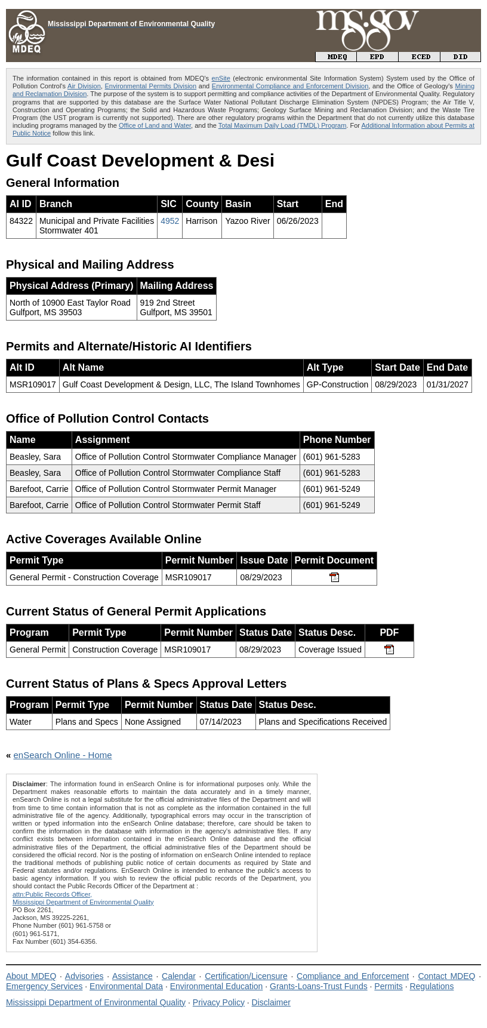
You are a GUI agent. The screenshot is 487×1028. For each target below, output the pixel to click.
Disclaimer (271, 1002)
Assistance (132, 976)
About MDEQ (31, 976)
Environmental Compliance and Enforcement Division (290, 86)
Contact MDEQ (446, 976)
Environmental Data (126, 986)
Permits (388, 986)
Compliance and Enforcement (353, 976)
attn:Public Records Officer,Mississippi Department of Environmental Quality (83, 898)
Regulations (431, 986)
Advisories (84, 976)
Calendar (179, 976)
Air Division (84, 86)
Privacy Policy (219, 1002)
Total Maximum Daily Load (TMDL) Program (282, 125)
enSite (221, 78)
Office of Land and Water (155, 125)
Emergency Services (44, 986)
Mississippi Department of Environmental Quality (96, 1002)
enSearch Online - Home (63, 755)
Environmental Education (216, 986)
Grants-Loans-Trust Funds (319, 986)
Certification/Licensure (246, 976)
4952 (170, 221)
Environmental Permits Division (151, 86)
